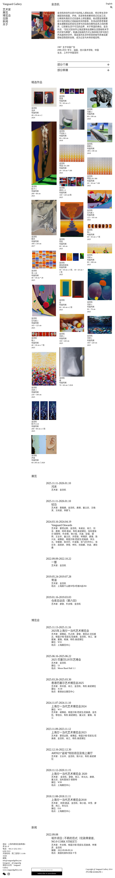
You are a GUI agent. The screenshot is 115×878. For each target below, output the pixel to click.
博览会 (7, 15)
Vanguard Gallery (12, 4)
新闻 (5, 21)
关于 (5, 24)
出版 (5, 18)
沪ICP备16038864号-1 (94, 872)
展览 (5, 12)
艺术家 (7, 9)
